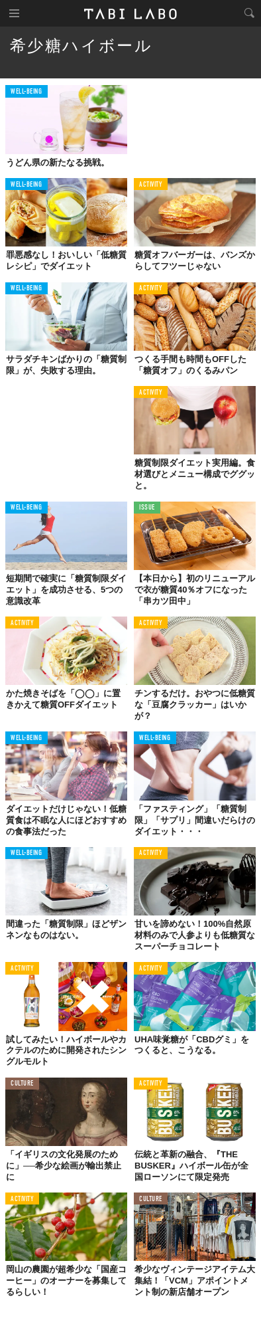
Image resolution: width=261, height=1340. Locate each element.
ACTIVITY (150, 185)
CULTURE (22, 1084)
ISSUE (147, 508)
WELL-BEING (26, 92)
